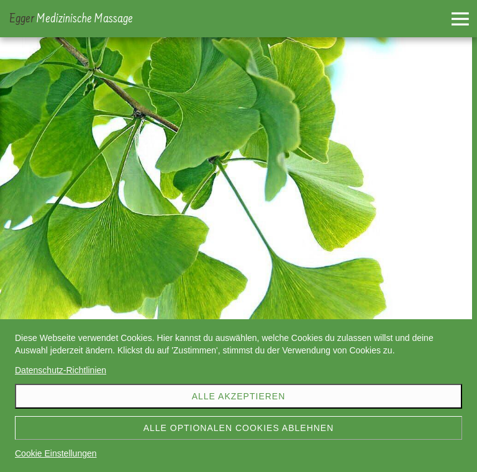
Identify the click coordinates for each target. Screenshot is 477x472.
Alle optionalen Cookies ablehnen (238, 428)
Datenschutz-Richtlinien (60, 370)
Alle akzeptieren (239, 396)
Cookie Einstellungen (56, 453)
